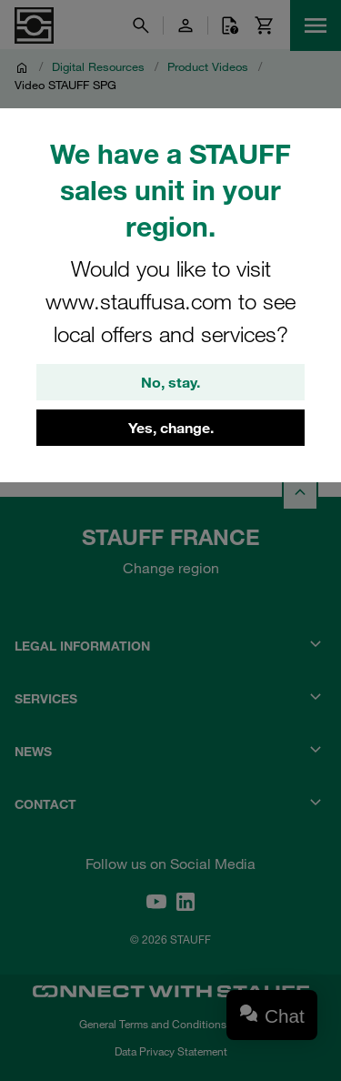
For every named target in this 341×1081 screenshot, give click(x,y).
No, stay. (170, 382)
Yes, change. (171, 428)
